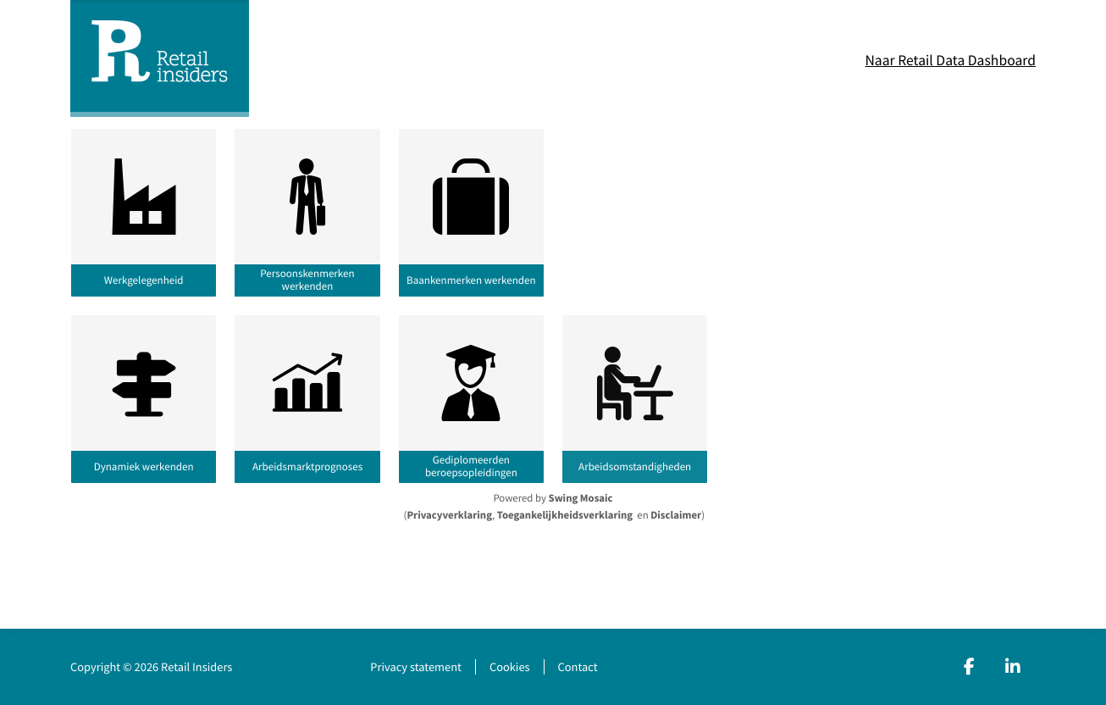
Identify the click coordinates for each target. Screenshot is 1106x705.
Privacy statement (416, 666)
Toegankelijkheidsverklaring (565, 515)
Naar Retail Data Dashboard (950, 60)
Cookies (509, 666)
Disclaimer (675, 515)
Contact (578, 666)
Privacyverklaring (449, 515)
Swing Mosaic (581, 498)
